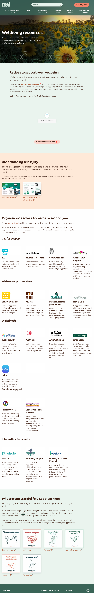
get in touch (14, 223)
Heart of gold (6, 575)
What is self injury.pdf (9, 197)
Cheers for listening (8, 550)
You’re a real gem (28, 550)
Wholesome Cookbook (30, 84)
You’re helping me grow (73, 550)
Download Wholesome (45, 141)
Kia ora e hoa (27, 575)
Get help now (81, 4)
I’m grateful (48, 550)
